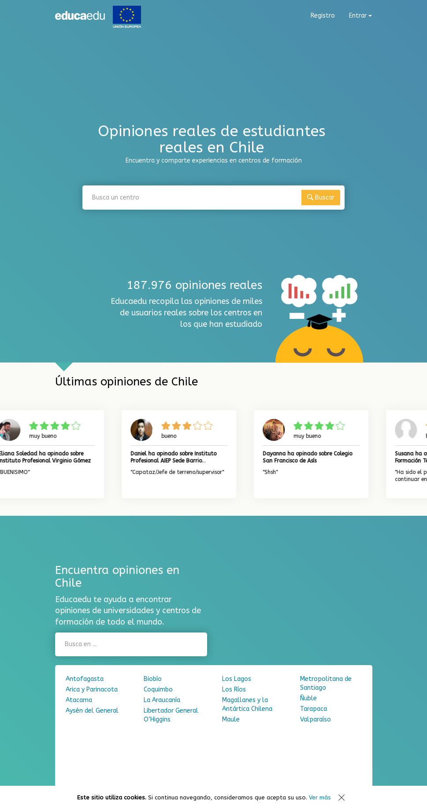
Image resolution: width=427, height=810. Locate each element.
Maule (231, 719)
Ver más (320, 797)
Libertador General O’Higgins (171, 715)
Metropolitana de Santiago (326, 683)
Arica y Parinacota (92, 689)
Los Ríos (234, 689)
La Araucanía (162, 700)
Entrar (360, 15)
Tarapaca (313, 709)
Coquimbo (158, 689)
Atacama (79, 700)
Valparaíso (315, 719)
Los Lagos (236, 679)
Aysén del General (92, 710)
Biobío (153, 679)
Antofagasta (85, 679)
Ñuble (308, 698)
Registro (323, 15)
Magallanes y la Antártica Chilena (247, 704)
